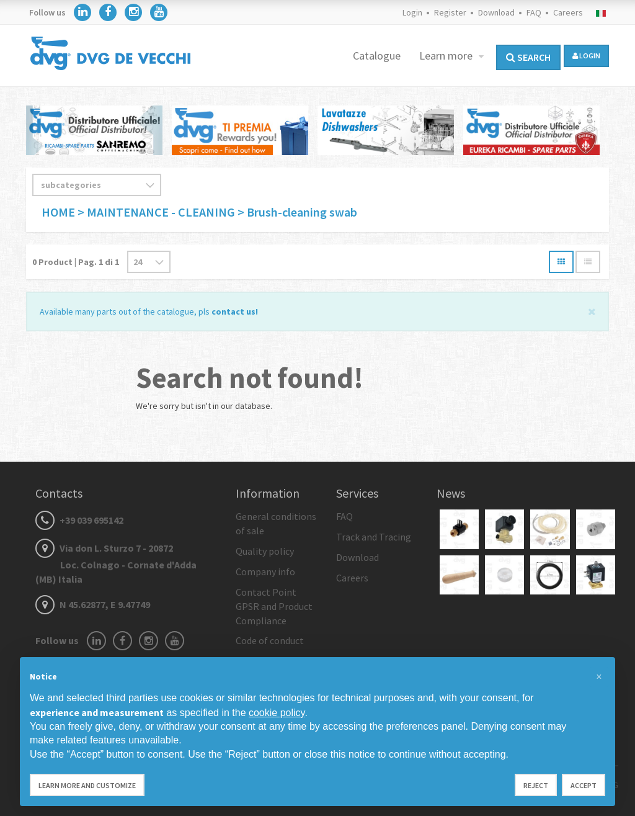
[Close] (592, 310)
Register (450, 12)
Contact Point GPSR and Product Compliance (274, 606)
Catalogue (377, 55)
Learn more (447, 55)
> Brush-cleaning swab (297, 212)
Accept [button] (584, 785)
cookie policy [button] (276, 712)
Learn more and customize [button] (87, 785)
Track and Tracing (373, 537)
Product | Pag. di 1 (75, 261)
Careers (568, 12)
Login (412, 12)
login (586, 55)
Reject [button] (535, 785)
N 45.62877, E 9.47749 (92, 604)
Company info (265, 571)
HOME (60, 212)
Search (528, 57)
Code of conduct (270, 640)
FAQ (533, 12)
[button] (599, 677)
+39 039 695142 (79, 520)
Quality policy (265, 551)
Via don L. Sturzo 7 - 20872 (116, 563)
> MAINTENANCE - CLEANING (156, 212)
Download (496, 12)
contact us (233, 311)
